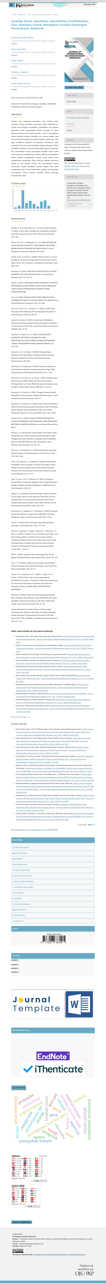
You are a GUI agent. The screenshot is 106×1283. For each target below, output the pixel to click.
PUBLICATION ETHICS (21, 870)
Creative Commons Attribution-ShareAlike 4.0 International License (77, 166)
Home (14, 15)
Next (90, 825)
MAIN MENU (18, 840)
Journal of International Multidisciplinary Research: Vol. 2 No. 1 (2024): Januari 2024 (62, 657)
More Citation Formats (75, 205)
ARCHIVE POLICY (20, 910)
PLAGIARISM (18, 893)
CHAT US (16, 956)
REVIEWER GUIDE (20, 864)
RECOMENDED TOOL (21, 1030)
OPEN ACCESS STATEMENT (23, 881)
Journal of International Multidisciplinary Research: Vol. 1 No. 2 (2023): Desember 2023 (48, 703)
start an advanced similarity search (34, 830)
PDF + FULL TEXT (75, 87)
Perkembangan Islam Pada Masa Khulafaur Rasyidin (67, 693)
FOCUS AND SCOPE (21, 847)
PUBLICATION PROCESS (22, 876)
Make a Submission (21, 1222)
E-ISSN (15, 929)
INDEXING (17, 898)
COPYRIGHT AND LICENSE (23, 887)
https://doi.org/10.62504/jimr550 (29, 98)
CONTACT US (18, 921)
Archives (22, 15)
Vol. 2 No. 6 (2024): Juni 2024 (40, 15)
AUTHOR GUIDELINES (21, 904)
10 (25, 717)
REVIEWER (18, 859)
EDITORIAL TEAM (20, 853)
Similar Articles (19, 724)
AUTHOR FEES (19, 915)
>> (29, 717)
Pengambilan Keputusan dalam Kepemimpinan (72, 700)
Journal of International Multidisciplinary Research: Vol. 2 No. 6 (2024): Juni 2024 (62, 771)
